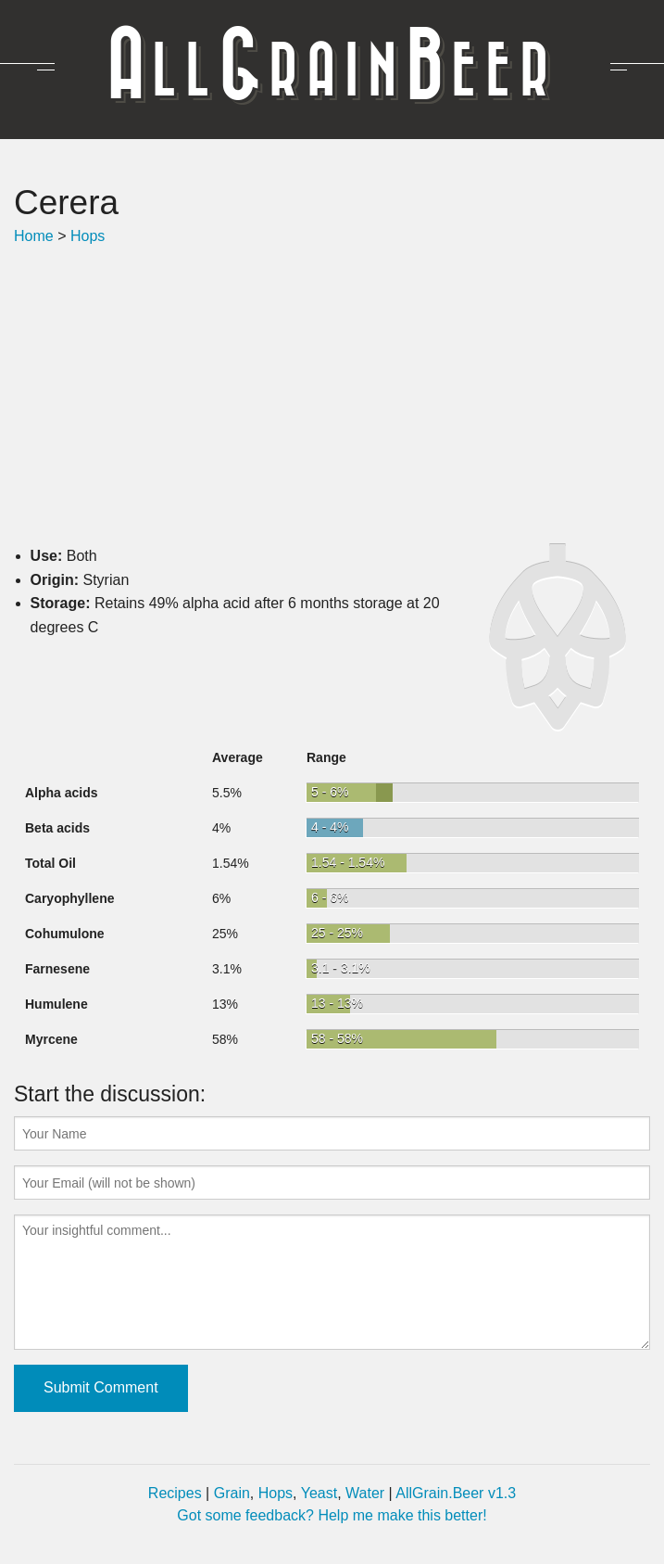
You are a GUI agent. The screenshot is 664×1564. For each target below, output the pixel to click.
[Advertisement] (332, 396)
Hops (87, 236)
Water (364, 1493)
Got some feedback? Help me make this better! (331, 1515)
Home (34, 236)
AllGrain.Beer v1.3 (455, 1493)
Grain (232, 1493)
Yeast (319, 1493)
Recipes (175, 1493)
